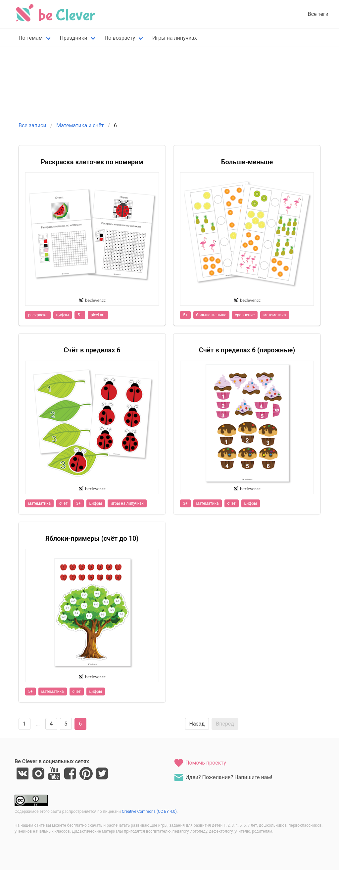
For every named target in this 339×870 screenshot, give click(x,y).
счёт (63, 503)
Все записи (32, 125)
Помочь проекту (199, 763)
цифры (62, 315)
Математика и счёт (80, 125)
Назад (197, 724)
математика (274, 315)
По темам (31, 38)
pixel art (98, 315)
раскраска (38, 315)
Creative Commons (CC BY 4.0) (149, 811)
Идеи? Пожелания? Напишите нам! (222, 777)
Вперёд (225, 724)
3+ (78, 503)
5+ (79, 315)
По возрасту (120, 38)
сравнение (245, 315)
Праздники (73, 38)
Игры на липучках (174, 38)
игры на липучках (127, 503)
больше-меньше (211, 315)
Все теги (318, 14)
